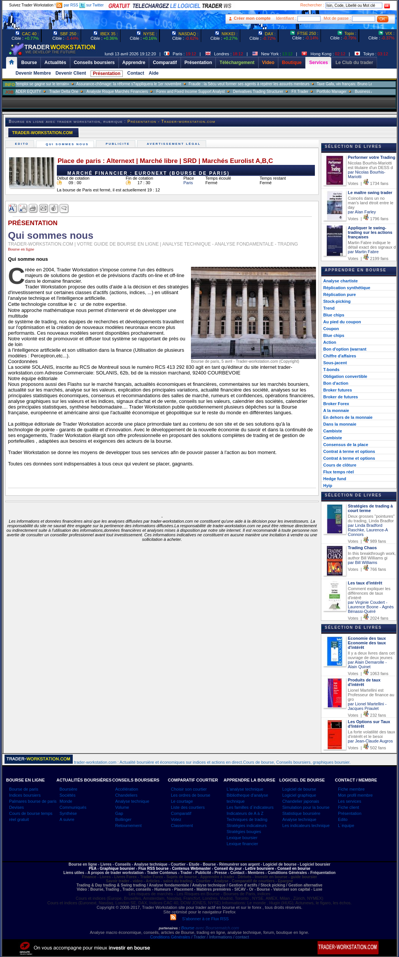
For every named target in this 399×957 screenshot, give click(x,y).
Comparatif (181, 813)
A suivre (66, 819)
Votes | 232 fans (367, 715)
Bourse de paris (23, 789)
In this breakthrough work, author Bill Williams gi (372, 555)
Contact (135, 73)
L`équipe (346, 825)
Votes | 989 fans (367, 541)
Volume (122, 807)
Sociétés (67, 795)
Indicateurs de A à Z (245, 813)
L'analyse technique (245, 789)
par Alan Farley (362, 212)
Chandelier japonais (300, 801)
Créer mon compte (252, 18)
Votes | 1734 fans (368, 183)
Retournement (128, 825)
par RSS (67, 5)
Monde (65, 801)
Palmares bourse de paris (32, 801)
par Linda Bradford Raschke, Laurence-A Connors (368, 530)
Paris (188, 182)
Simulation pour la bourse (306, 807)
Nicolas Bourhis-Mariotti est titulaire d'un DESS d (370, 165)
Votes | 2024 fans (368, 618)
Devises (16, 807)
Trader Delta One (86, 91)
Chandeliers (126, 795)
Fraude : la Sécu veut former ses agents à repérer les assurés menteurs (271, 84)
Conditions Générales (170, 937)
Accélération (126, 789)
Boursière (68, 789)
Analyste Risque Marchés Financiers (140, 91)
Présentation (106, 73)
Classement (182, 825)
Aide (153, 73)
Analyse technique (132, 801)
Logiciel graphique (299, 795)
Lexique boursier (242, 837)
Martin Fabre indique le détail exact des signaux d (372, 244)
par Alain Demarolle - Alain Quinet (367, 664)
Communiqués (72, 807)
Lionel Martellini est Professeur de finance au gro (371, 695)
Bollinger (123, 819)
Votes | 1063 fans (368, 673)
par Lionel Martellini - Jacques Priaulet (367, 706)
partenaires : (169, 928)
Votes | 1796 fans (368, 218)
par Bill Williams (362, 562)
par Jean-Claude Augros (370, 741)
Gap (119, 813)
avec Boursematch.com (217, 928)
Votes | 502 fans (367, 748)
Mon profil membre (355, 795)
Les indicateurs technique (306, 825)
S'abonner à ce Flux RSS (199, 918)
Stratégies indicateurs (247, 825)
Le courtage (182, 801)
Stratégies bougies (244, 831)
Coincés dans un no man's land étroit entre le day (370, 203)
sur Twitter (91, 5)
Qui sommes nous (68, 144)
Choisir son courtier (189, 789)
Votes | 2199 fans (368, 258)
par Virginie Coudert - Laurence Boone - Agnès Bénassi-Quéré (371, 607)
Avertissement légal (174, 144)
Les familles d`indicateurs (250, 807)
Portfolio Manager (354, 91)
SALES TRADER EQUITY (42, 91)
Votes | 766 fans (367, 569)
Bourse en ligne (21, 249)
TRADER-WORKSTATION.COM (42, 132)
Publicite (118, 144)
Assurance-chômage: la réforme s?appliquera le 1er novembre (151, 84)
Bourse (188, 928)
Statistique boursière (301, 813)
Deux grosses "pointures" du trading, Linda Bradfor (371, 518)
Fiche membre (351, 789)
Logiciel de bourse (299, 789)
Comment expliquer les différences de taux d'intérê (369, 593)
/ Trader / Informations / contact (219, 937)
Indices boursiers (25, 795)
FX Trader (323, 91)
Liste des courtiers (188, 807)
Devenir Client (70, 73)
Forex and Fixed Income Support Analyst (213, 91)
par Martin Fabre (363, 251)
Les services (349, 801)
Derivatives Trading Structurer (281, 91)
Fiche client (348, 807)
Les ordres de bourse (190, 795)
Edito (22, 144)
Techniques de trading (247, 819)
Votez (176, 819)
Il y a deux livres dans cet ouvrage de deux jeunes (371, 655)
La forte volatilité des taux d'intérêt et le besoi (371, 734)
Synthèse (68, 813)
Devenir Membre (33, 73)
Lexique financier (242, 843)
